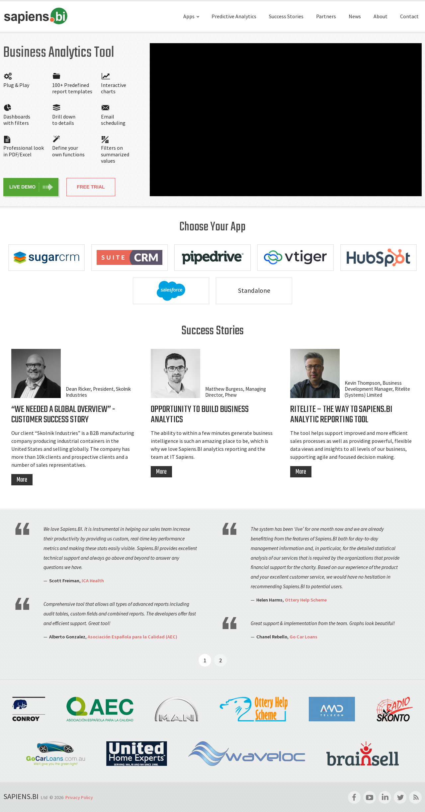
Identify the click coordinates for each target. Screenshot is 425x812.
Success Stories (286, 16)
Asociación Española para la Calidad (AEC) (132, 637)
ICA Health (93, 581)
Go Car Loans (303, 637)
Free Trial (91, 187)
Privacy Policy (79, 797)
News (355, 16)
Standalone (254, 290)
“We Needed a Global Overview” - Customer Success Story (63, 415)
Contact (409, 16)
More (22, 480)
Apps (189, 16)
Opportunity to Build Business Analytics (200, 415)
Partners (326, 16)
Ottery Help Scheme (306, 600)
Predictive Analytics (234, 16)
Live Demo (22, 187)
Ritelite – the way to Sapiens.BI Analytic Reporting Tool (341, 415)
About (380, 16)
